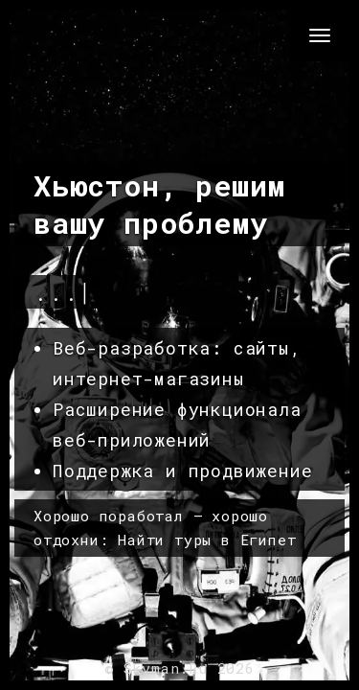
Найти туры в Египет (207, 539)
